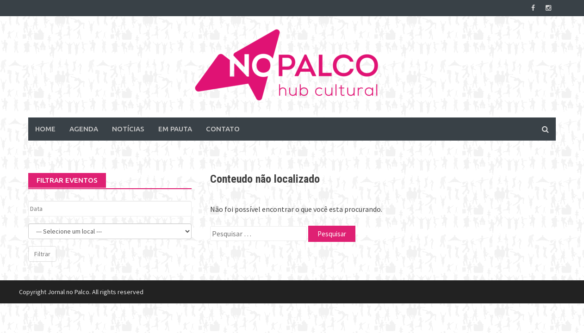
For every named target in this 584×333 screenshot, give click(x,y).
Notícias (128, 129)
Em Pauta (175, 129)
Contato (223, 129)
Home (45, 129)
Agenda (83, 129)
